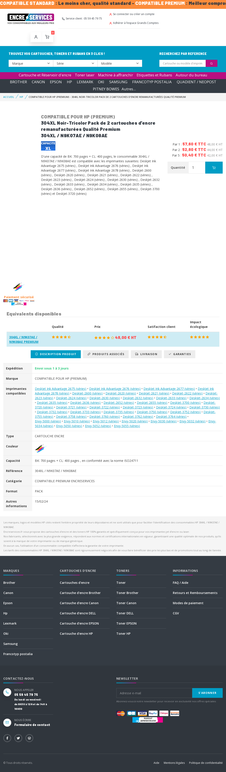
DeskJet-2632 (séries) (138, 398)
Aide (156, 763)
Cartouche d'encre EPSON (79, 623)
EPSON (56, 81)
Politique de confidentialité (206, 763)
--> (31, 63)
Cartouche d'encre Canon (79, 603)
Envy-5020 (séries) (135, 421)
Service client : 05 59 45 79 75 (82, 18)
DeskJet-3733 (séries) (85, 412)
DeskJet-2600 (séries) (87, 393)
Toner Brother (127, 593)
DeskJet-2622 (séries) (187, 393)
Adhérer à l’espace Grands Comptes (133, 23)
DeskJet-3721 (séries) (71, 407)
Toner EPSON (126, 623)
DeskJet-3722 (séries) (104, 407)
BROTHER (18, 81)
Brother (9, 582)
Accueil (8, 97)
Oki (5, 633)
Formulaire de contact (32, 725)
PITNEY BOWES (106, 88)
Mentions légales (174, 763)
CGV (176, 613)
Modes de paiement (188, 603)
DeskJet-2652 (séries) (119, 403)
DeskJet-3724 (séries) (171, 407)
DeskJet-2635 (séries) (52, 403)
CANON (38, 81)
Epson (8, 603)
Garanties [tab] (179, 354)
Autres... (129, 88)
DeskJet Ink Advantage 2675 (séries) (60, 389)
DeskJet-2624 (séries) (71, 398)
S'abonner (207, 693)
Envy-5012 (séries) (106, 421)
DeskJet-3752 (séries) (185, 412)
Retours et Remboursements (195, 593)
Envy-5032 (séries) (192, 421)
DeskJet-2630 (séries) (104, 398)
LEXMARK (85, 81)
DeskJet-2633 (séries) (171, 398)
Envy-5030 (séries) (164, 421)
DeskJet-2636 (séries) (85, 403)
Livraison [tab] (146, 354)
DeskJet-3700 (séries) (185, 403)
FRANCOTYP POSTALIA (152, 81)
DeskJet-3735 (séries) (119, 412)
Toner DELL (125, 613)
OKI (101, 81)
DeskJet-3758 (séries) (71, 416)
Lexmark (10, 623)
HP (69, 81)
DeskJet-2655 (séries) (152, 403)
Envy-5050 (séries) (69, 426)
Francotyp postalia (18, 654)
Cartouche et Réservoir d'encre (45, 74)
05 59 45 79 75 (26, 695)
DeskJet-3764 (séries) (171, 416)
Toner (121, 582)
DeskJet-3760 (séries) (104, 416)
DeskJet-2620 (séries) (120, 393)
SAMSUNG (118, 81)
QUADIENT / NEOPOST (196, 81)
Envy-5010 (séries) (77, 421)
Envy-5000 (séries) (48, 421)
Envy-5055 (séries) (127, 426)
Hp (5, 613)
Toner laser (84, 74)
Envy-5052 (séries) (98, 426)
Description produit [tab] (55, 354)
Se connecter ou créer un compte (131, 14)
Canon (8, 593)
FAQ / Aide (180, 582)
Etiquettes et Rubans (154, 74)
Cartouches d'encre (74, 582)
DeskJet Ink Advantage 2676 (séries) (115, 389)
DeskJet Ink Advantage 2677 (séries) (169, 389)
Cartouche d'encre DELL (78, 613)
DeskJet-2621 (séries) (154, 393)
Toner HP (123, 633)
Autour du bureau (191, 74)
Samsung (10, 644)
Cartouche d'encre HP (76, 633)
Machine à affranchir (115, 74)
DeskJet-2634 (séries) (204, 398)
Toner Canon (126, 603)
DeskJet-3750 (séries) (152, 412)
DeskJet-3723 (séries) (138, 407)
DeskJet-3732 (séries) (52, 412)
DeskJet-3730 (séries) (204, 407)
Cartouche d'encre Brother (80, 593)
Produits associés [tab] (105, 354)
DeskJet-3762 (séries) (138, 416)
